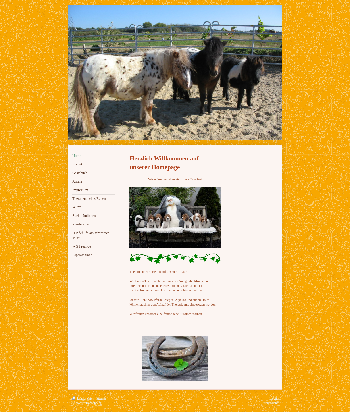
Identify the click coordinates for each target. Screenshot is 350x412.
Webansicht (270, 403)
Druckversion (83, 398)
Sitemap (101, 398)
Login (274, 398)
